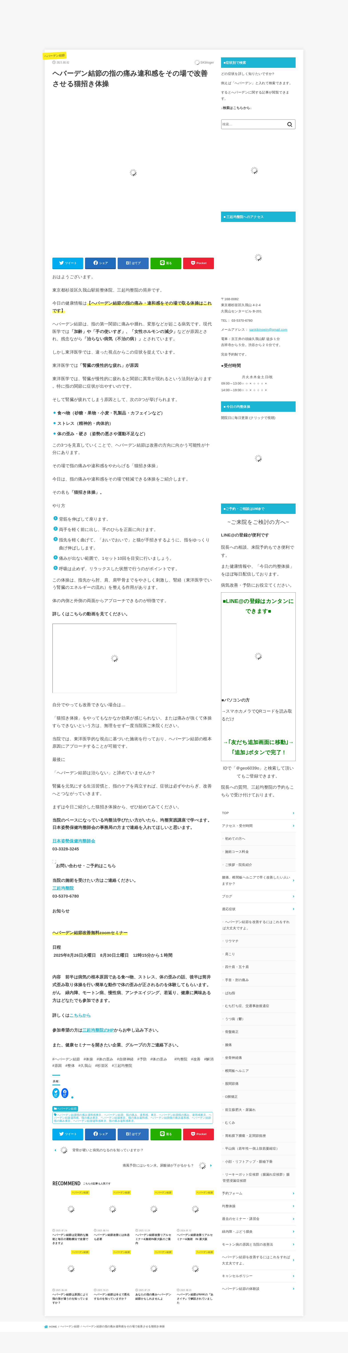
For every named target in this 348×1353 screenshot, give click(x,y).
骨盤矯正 (232, 1032)
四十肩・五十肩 (237, 967)
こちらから (80, 1015)
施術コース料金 (237, 851)
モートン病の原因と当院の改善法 (247, 1244)
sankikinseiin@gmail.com (268, 329)
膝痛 (228, 1045)
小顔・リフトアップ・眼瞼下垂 (249, 1161)
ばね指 (230, 993)
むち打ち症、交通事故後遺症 (247, 1006)
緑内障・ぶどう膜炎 (237, 1231)
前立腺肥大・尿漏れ (240, 1110)
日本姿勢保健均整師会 (73, 841)
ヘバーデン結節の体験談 (240, 1289)
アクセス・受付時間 (237, 826)
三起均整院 (63, 888)
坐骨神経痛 (233, 1057)
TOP (225, 813)
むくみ (230, 1122)
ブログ (227, 896)
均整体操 (228, 1206)
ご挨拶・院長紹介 (238, 865)
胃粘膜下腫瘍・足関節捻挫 (245, 1135)
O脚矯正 (231, 1096)
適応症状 (228, 909)
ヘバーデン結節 (54, 55)
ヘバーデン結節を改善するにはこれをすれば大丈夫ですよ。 (256, 925)
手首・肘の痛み (237, 980)
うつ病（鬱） (235, 1019)
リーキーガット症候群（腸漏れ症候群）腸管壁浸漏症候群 (256, 1177)
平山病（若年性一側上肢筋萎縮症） (252, 1148)
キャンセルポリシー (237, 1276)
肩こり (230, 954)
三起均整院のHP (98, 1030)
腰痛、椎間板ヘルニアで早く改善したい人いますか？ (256, 880)
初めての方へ (235, 838)
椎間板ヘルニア (237, 1071)
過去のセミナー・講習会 (240, 1219)
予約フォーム (232, 1193)
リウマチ (232, 941)
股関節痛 (232, 1083)
